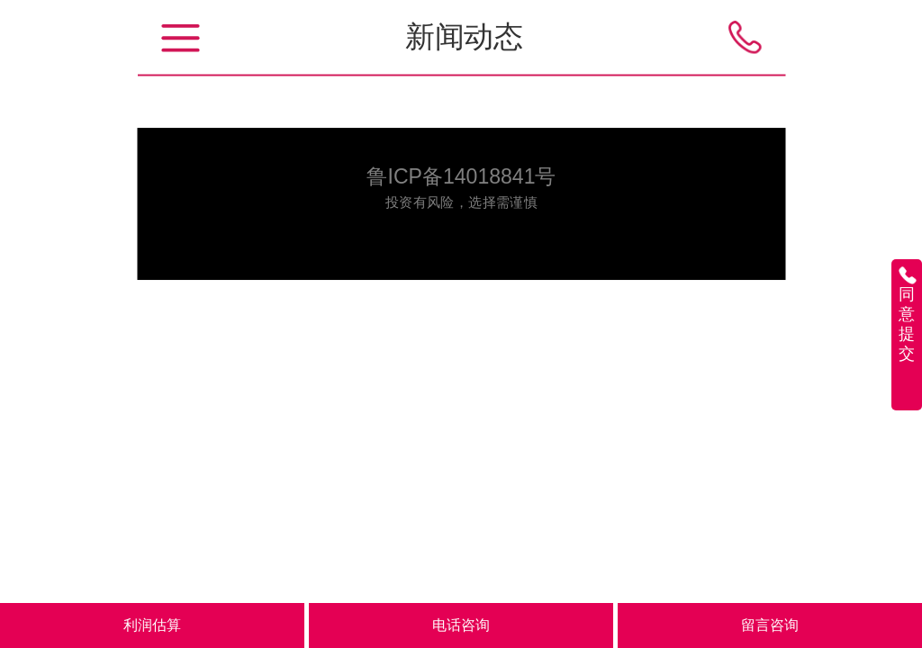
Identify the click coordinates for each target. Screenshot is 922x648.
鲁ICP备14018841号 (461, 176)
